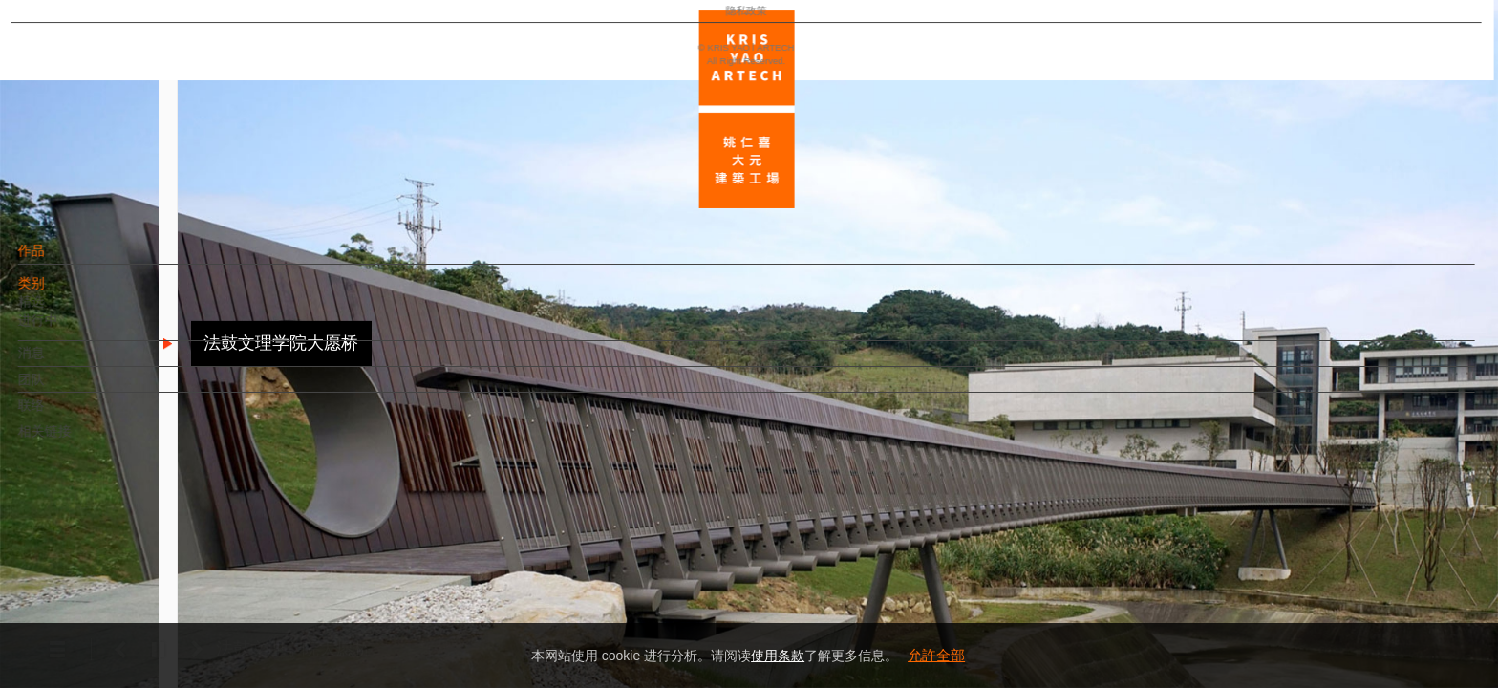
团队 (64, 388)
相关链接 (77, 440)
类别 (64, 292)
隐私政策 (98, 617)
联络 (64, 414)
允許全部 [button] (936, 655)
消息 (64, 362)
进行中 (71, 329)
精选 (64, 310)
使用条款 (777, 655)
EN (130, 562)
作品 (64, 260)
